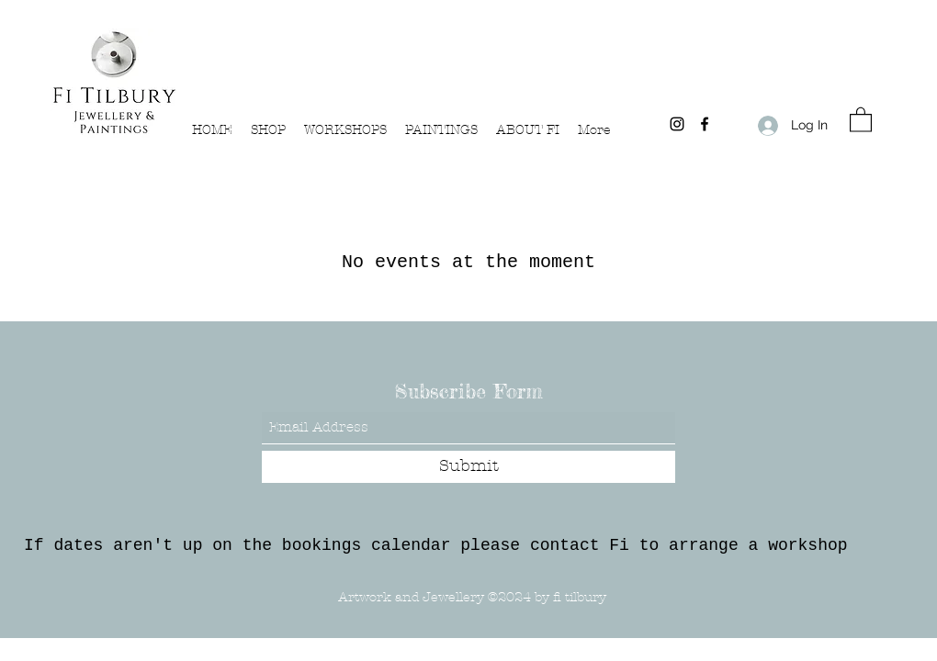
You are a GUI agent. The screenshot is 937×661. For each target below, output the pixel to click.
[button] (861, 119)
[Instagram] (677, 124)
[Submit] (468, 467)
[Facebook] (704, 124)
